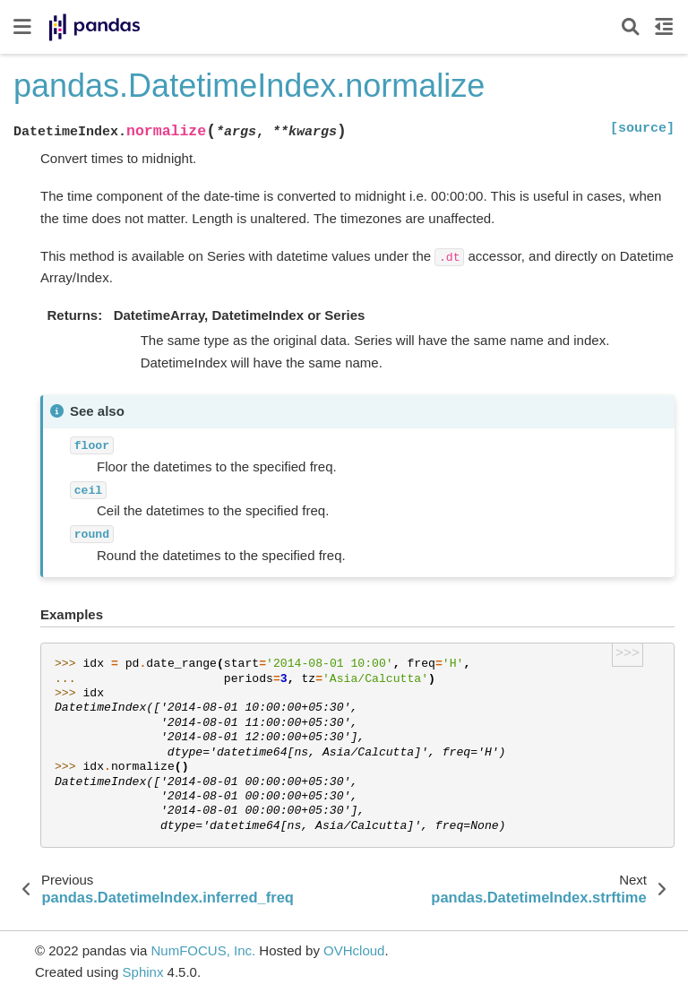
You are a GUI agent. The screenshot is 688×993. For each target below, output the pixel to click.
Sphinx (143, 972)
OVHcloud (353, 950)
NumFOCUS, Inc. (202, 950)
